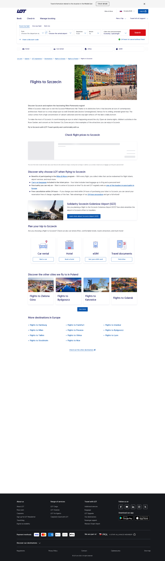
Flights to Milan (35, 330)
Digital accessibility (23, 524)
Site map (147, 551)
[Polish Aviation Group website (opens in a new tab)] (103, 534)
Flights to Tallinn (36, 335)
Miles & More (61, 176)
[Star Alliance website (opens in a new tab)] (122, 534)
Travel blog (20, 520)
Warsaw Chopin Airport (92, 524)
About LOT (20, 506)
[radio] (24, 26)
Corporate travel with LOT (59, 517)
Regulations (21, 551)
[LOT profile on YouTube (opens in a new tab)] (127, 507)
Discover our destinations (29, 543)
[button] (32, 32)
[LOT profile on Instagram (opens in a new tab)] (139, 507)
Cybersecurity (115, 551)
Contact (84, 551)
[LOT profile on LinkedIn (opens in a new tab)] (133, 507)
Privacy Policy (53, 551)
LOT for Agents (56, 513)
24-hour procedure (95, 194)
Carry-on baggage (39, 182)
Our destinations (90, 517)
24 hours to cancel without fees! (133, 39)
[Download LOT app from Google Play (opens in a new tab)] (126, 518)
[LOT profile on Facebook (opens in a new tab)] (121, 507)
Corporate (20, 513)
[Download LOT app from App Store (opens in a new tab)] (142, 518)
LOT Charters (55, 510)
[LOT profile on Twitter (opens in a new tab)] (145, 507)
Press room (20, 510)
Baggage (88, 510)
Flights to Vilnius (74, 335)
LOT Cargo (54, 506)
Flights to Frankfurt (75, 325)
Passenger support (91, 520)
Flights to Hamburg (37, 325)
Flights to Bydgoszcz (113, 330)
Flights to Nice (73, 340)
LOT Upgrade (89, 513)
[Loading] (127, 11)
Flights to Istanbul (112, 325)
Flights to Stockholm (38, 340)
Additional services (91, 506)
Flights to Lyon (110, 335)
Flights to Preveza (74, 330)
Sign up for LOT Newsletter (26, 517)
